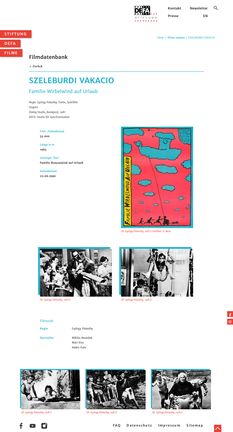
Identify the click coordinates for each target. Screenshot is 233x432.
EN (205, 16)
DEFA (10, 43)
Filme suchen (176, 37)
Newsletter (199, 8)
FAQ (117, 425)
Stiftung (15, 34)
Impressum (169, 425)
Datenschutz (139, 425)
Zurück (35, 66)
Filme (11, 53)
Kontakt (174, 8)
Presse (173, 16)
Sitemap (194, 425)
